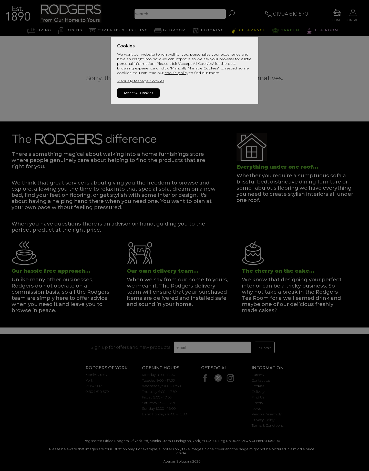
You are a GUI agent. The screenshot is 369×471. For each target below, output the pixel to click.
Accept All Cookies (138, 93)
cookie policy (176, 72)
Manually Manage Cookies (140, 81)
